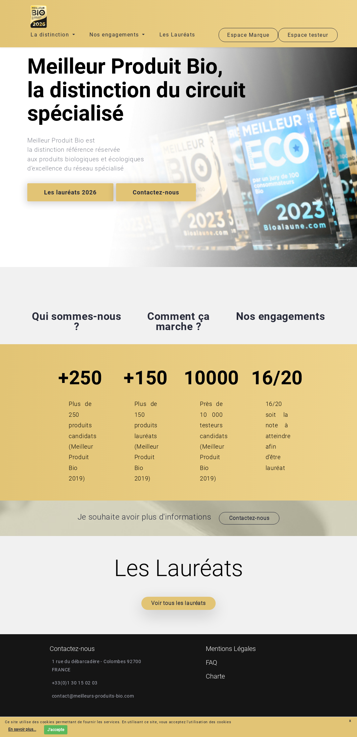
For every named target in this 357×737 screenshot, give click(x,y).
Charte (215, 676)
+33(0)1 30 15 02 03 (75, 682)
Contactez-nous (156, 192)
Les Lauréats (177, 35)
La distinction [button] (51, 35)
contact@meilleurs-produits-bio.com (93, 696)
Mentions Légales (231, 649)
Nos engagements (280, 316)
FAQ (211, 662)
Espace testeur (308, 35)
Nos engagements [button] (115, 35)
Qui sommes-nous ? (76, 321)
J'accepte (55, 729)
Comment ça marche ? (178, 321)
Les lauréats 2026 (70, 192)
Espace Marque (248, 35)
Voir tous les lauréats (178, 603)
